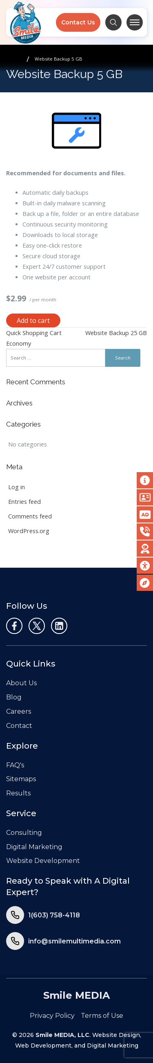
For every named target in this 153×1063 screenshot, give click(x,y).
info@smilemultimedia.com (74, 941)
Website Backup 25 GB (116, 333)
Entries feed (24, 501)
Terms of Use (102, 1015)
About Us (21, 683)
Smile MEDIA (76, 995)
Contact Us (78, 22)
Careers (18, 711)
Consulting (24, 832)
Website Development (43, 861)
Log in (16, 487)
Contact (19, 726)
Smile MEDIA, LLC (62, 1035)
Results (18, 793)
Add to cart (33, 320)
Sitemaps (21, 779)
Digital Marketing (34, 847)
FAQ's (15, 765)
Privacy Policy (52, 1015)
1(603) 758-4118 (54, 915)
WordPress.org (28, 531)
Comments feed (30, 516)
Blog (14, 697)
